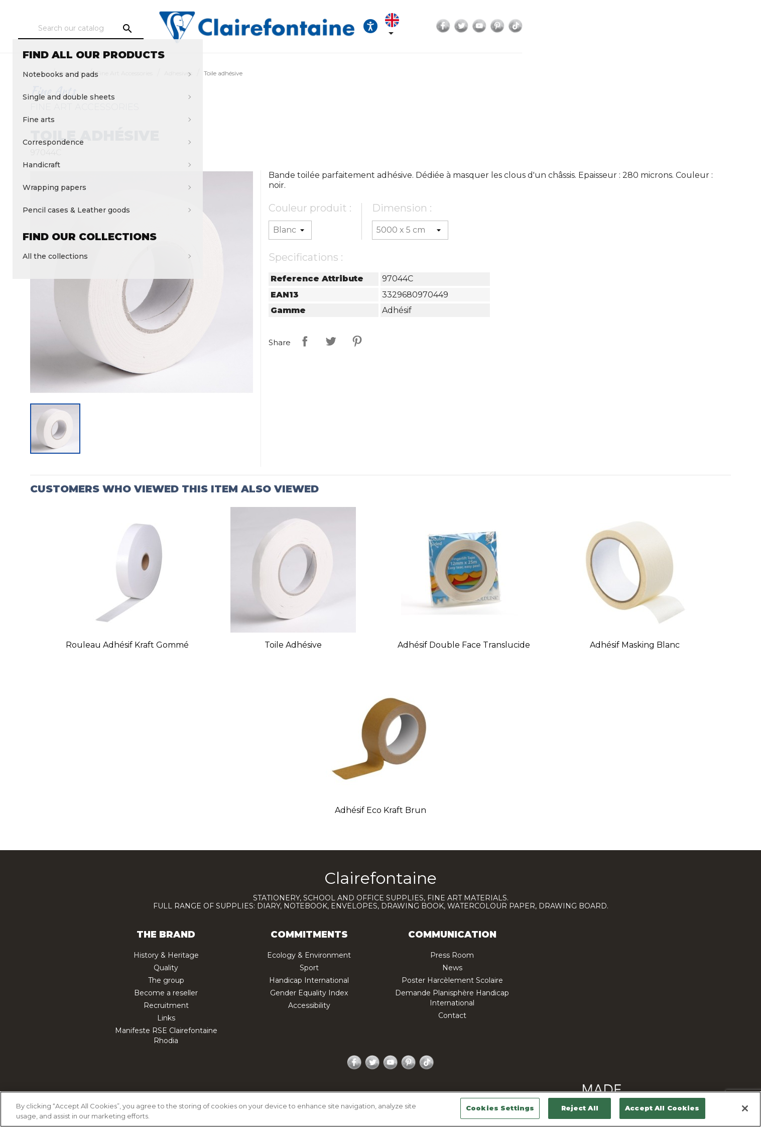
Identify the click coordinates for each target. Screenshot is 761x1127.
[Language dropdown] (588, 26)
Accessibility (309, 1005)
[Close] (745, 1108)
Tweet (331, 341)
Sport (309, 967)
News (452, 967)
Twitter (652, 26)
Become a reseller (166, 992)
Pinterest (688, 26)
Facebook (633, 26)
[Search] (138, 28)
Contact (452, 1015)
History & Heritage (166, 955)
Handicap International (309, 980)
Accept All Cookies (662, 1108)
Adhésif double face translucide (464, 645)
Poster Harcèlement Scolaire (452, 980)
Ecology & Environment (309, 955)
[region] (380, 1109)
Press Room (452, 955)
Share (305, 341)
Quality (166, 967)
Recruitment (166, 1005)
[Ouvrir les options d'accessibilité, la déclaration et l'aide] (558, 26)
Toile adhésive (293, 645)
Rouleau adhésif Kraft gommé (127, 645)
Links (166, 1017)
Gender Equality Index (309, 992)
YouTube (670, 26)
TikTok (706, 26)
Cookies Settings (500, 1108)
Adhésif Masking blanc (635, 645)
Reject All (579, 1108)
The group (166, 980)
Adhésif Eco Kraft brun (380, 810)
